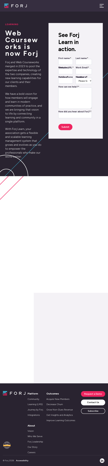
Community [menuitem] (33, 399)
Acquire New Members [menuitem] (57, 399)
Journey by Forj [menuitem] (35, 409)
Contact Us (93, 402)
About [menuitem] (31, 425)
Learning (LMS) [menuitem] (35, 404)
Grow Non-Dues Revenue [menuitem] (59, 409)
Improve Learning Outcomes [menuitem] (60, 420)
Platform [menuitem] (33, 393)
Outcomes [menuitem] (52, 393)
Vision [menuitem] (31, 431)
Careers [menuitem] (31, 452)
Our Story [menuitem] (32, 447)
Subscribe (93, 411)
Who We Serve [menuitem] (35, 436)
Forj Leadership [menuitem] (35, 441)
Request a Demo (93, 394)
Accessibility (22, 460)
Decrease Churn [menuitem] (54, 404)
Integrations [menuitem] (34, 415)
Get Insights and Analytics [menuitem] (59, 415)
